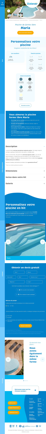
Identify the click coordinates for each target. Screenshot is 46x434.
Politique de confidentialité (29, 430)
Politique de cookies (38, 430)
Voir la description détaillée (25, 32)
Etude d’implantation (14, 408)
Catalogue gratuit (14, 412)
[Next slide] (42, 10)
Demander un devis (25, 105)
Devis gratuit (13, 403)
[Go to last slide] (8, 10)
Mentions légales (21, 430)
